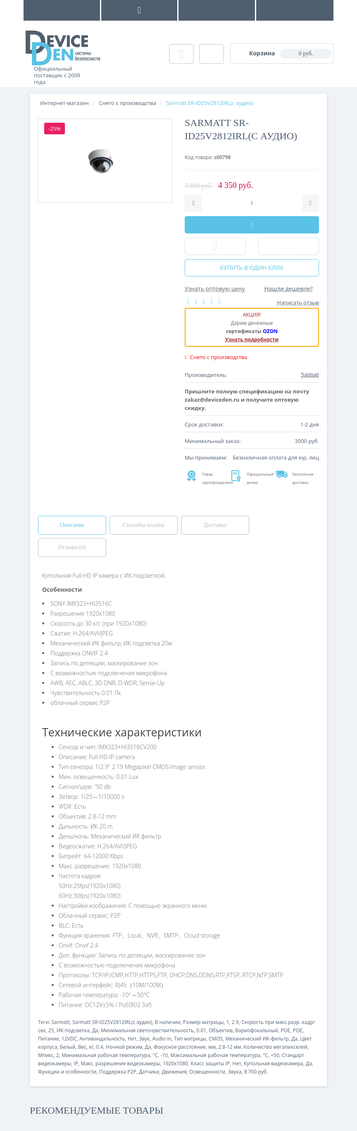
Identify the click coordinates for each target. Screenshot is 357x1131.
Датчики (149, 1071)
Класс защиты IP (210, 1063)
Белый (68, 1046)
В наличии (168, 1022)
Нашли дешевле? (288, 289)
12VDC (69, 1038)
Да (95, 1030)
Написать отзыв (298, 302)
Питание (48, 1038)
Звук (144, 1038)
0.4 (99, 1046)
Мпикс (46, 1055)
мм (212, 1046)
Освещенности (207, 1071)
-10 (164, 1055)
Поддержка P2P (117, 1071)
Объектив (221, 1030)
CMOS (216, 1038)
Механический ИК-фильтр (257, 1038)
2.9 (235, 1022)
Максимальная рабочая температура (215, 1055)
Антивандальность (102, 1038)
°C (155, 1055)
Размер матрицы (203, 1022)
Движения (174, 1071)
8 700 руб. (256, 1071)
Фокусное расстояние (180, 1046)
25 (51, 1030)
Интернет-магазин (64, 103)
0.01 (201, 1030)
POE (285, 1030)
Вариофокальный (256, 1030)
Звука (235, 1071)
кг (91, 1046)
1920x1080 (175, 1063)
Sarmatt (60, 1022)
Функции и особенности (67, 1071)
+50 (275, 1055)
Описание (72, 525)
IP (76, 1063)
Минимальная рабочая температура (106, 1055)
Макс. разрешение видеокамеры (120, 1063)
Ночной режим (124, 1046)
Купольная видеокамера (273, 1063)
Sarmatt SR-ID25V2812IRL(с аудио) (112, 1022)
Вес (82, 1046)
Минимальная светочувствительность (147, 1030)
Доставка (215, 525)
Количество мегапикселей (275, 1046)
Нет (132, 1038)
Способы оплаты (143, 525)
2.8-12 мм (229, 1046)
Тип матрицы (190, 1038)
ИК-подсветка (73, 1030)
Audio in (161, 1038)
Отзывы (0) (72, 547)
